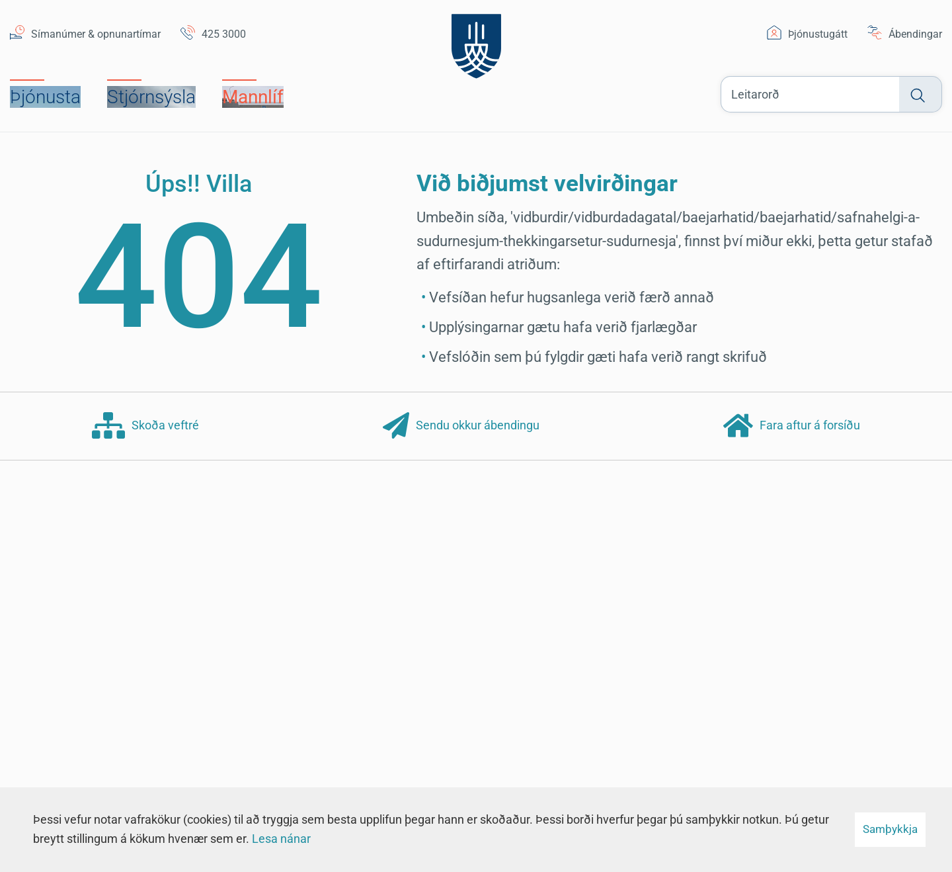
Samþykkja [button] (890, 829)
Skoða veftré (145, 426)
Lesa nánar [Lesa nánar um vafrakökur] (281, 839)
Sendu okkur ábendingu (461, 426)
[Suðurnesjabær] (476, 42)
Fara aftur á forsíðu (791, 426)
